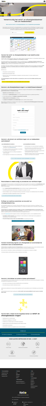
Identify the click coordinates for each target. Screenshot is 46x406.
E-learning (17, 376)
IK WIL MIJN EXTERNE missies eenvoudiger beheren (23, 294)
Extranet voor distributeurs (20, 383)
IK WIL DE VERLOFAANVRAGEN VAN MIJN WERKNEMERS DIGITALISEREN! (23, 158)
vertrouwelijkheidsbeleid (22, 129)
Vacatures (32, 374)
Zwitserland (32, 387)
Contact (32, 376)
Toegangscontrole (4, 376)
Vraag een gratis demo (29, 32)
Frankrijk (32, 381)
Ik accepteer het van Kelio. (21, 129)
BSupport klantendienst (20, 381)
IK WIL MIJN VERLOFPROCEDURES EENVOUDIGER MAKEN (11, 195)
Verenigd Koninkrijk (34, 386)
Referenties (18, 374)
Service (17, 377)
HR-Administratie (4, 374)
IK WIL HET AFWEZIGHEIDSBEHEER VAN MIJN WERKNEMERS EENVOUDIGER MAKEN (15, 81)
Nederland (32, 383)
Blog (17, 373)
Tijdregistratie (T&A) (5, 373)
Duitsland (32, 379)
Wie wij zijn (32, 373)
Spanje (32, 384)
